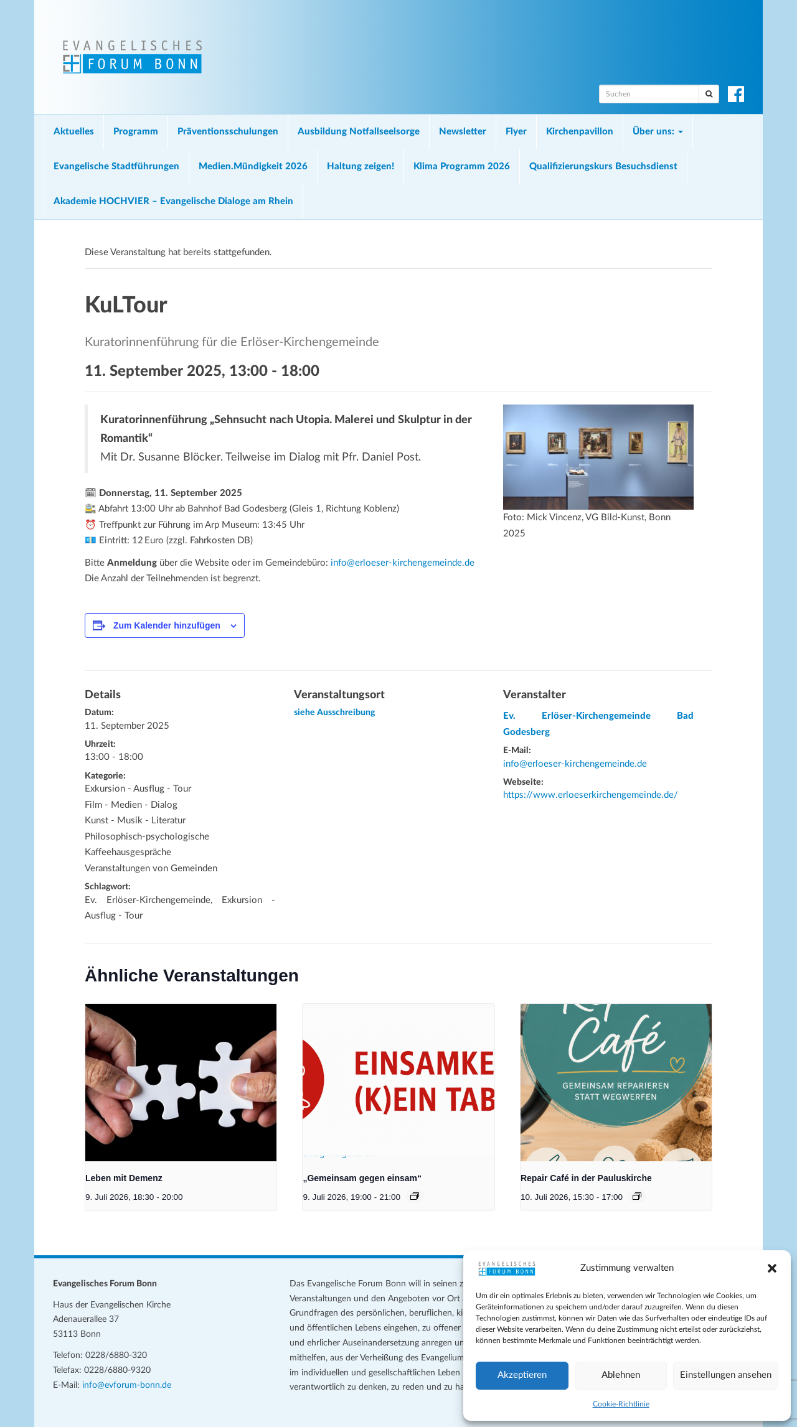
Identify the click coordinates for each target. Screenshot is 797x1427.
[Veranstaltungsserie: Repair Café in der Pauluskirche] (637, 1196)
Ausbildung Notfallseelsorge (359, 131)
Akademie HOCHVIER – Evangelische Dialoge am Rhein (173, 201)
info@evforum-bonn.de (126, 1385)
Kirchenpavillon (579, 131)
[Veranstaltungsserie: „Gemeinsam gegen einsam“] (414, 1196)
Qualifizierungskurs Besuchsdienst (603, 166)
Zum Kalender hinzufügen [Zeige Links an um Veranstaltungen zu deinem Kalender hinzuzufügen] (166, 625)
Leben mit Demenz (124, 1178)
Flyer (516, 131)
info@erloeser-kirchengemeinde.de (402, 563)
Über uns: (658, 131)
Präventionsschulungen (227, 131)
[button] (772, 1268)
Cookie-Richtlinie (621, 1404)
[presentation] (180, 1082)
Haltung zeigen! (360, 166)
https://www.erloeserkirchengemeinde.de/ (590, 795)
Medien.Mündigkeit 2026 (253, 166)
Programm (135, 131)
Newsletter (462, 131)
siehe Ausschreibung (334, 712)
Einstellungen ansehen (725, 1375)
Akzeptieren (522, 1375)
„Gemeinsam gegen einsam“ (362, 1178)
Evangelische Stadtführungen (116, 166)
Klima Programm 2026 (461, 166)
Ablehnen (620, 1375)
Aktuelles (74, 131)
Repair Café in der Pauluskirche (586, 1178)
